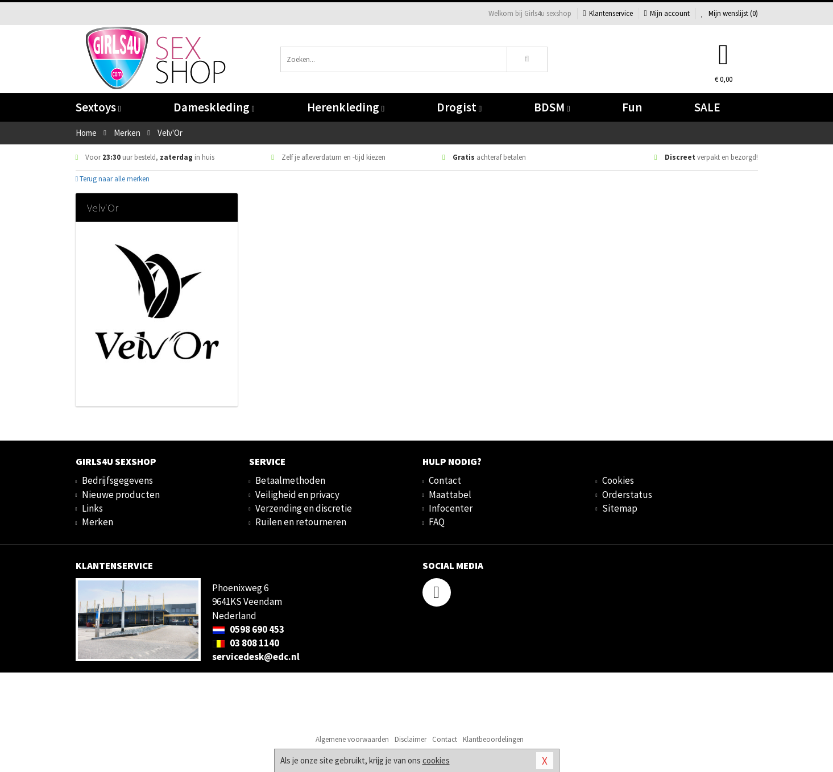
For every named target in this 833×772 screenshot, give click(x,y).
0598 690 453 (248, 629)
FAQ (437, 522)
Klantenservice (607, 13)
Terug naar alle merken (113, 179)
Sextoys (98, 107)
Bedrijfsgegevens (117, 480)
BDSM (552, 107)
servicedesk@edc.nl (256, 656)
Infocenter (451, 508)
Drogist (459, 107)
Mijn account (667, 13)
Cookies (618, 480)
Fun (632, 107)
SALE (707, 107)
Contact (445, 480)
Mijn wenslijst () (729, 13)
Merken (97, 522)
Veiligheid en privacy (297, 494)
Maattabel (450, 494)
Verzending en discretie (303, 508)
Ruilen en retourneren (300, 522)
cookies (436, 760)
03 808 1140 (245, 643)
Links (92, 508)
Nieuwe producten (121, 494)
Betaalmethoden (290, 480)
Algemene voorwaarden (352, 739)
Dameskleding (214, 107)
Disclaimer (410, 739)
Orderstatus (627, 494)
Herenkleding (345, 107)
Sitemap (619, 508)
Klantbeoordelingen (493, 739)
